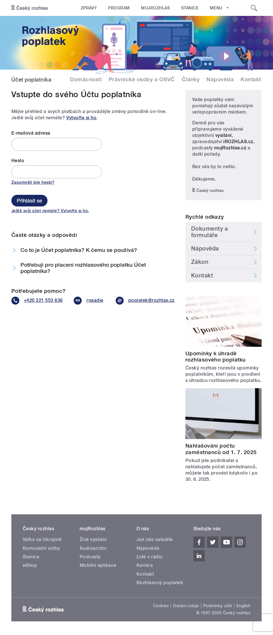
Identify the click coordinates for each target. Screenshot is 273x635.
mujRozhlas (155, 8)
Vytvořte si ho (81, 117)
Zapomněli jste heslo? (32, 182)
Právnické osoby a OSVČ (142, 79)
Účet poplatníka (31, 79)
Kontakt (251, 79)
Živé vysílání (93, 539)
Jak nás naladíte (154, 539)
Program (118, 8)
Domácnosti (86, 79)
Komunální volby (41, 548)
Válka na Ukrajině (42, 539)
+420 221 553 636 (35, 300)
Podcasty (90, 556)
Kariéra (144, 565)
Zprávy (88, 8)
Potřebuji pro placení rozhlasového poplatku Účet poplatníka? (83, 268)
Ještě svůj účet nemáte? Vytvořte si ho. (50, 210)
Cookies (161, 605)
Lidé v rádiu (149, 556)
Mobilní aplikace (98, 565)
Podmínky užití (217, 605)
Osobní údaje (186, 605)
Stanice (189, 8)
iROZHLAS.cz (238, 141)
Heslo (17, 160)
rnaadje (88, 300)
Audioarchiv (93, 548)
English (243, 605)
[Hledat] (254, 8)
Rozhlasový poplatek (159, 582)
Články (191, 79)
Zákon (199, 261)
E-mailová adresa (30, 133)
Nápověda (220, 79)
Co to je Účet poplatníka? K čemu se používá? (78, 250)
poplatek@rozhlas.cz (143, 300)
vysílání (223, 135)
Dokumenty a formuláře (209, 231)
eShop (30, 565)
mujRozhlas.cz (230, 148)
